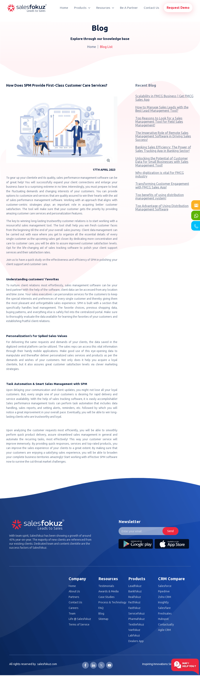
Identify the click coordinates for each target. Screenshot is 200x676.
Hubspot (163, 619)
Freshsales (165, 613)
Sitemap (103, 619)
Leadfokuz (135, 586)
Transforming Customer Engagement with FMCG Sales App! (162, 185)
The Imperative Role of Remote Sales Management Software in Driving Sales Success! (163, 136)
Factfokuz (134, 602)
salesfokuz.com (47, 664)
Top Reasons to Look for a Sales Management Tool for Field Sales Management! (159, 121)
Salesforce (164, 586)
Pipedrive (164, 591)
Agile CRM (164, 629)
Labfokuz (134, 635)
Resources (105, 7)
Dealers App (136, 641)
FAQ (101, 608)
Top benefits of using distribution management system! (159, 196)
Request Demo (178, 7)
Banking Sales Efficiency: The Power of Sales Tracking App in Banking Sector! (163, 149)
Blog (101, 613)
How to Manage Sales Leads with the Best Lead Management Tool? (161, 109)
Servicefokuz (136, 613)
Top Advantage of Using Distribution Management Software (162, 207)
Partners (74, 597)
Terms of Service (79, 624)
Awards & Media (108, 591)
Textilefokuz (136, 624)
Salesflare (164, 608)
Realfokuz (134, 597)
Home (64, 7)
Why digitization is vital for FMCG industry (159, 174)
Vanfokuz (134, 629)
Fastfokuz (134, 608)
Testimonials (106, 586)
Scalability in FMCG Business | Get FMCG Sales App (164, 97)
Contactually (166, 624)
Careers (73, 608)
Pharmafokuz (136, 619)
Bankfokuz (135, 591)
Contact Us (151, 7)
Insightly (163, 602)
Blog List (106, 47)
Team (72, 613)
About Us (74, 591)
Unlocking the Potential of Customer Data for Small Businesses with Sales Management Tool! (161, 162)
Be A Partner (129, 7)
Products (82, 7)
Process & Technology (112, 602)
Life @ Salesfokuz (80, 619)
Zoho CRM (164, 597)
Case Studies (106, 597)
